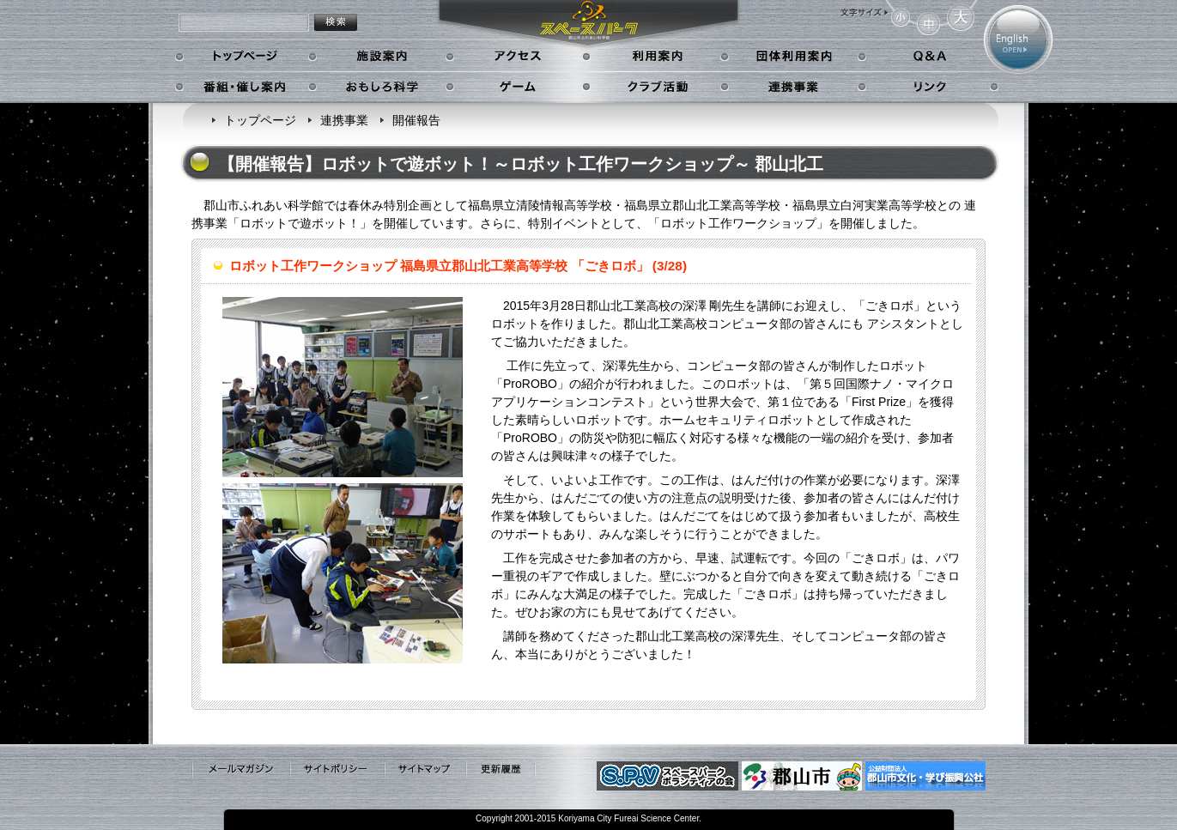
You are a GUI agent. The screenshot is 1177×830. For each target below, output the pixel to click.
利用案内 (656, 56)
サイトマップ (424, 770)
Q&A (928, 56)
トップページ (245, 56)
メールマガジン (240, 770)
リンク (928, 87)
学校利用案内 (794, 56)
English (1018, 39)
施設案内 (381, 56)
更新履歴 (500, 770)
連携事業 (794, 87)
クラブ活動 (656, 87)
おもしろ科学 (381, 87)
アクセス (519, 56)
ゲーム (519, 87)
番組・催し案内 (245, 87)
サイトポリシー (336, 770)
